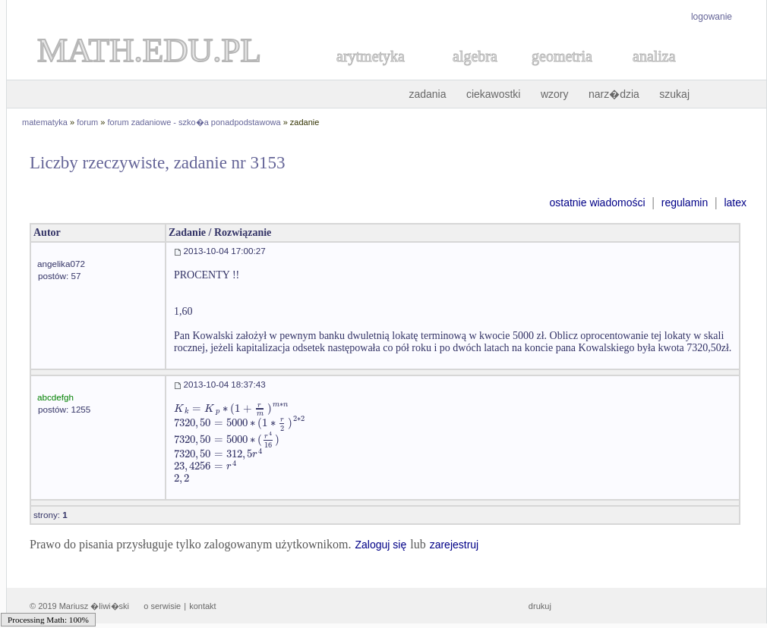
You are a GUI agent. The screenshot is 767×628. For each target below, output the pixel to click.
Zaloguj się (380, 545)
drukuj (540, 606)
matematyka (45, 122)
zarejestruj (454, 545)
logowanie (711, 16)
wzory (555, 94)
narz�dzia (614, 94)
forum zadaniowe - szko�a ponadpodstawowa (194, 122)
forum (87, 122)
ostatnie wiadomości (597, 202)
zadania (427, 94)
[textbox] (231, 408)
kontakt (202, 606)
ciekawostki (493, 94)
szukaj (674, 94)
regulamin (684, 202)
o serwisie (162, 606)
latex (735, 202)
